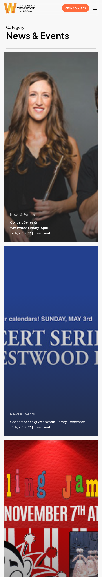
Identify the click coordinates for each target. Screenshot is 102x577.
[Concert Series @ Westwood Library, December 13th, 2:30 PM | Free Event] (51, 341)
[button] (95, 8)
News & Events (22, 214)
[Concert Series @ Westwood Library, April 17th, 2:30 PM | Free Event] (51, 147)
